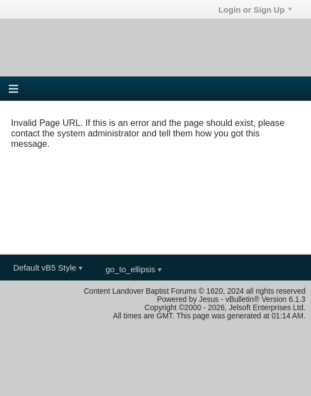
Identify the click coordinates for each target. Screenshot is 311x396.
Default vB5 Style (47, 267)
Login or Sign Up (255, 9)
